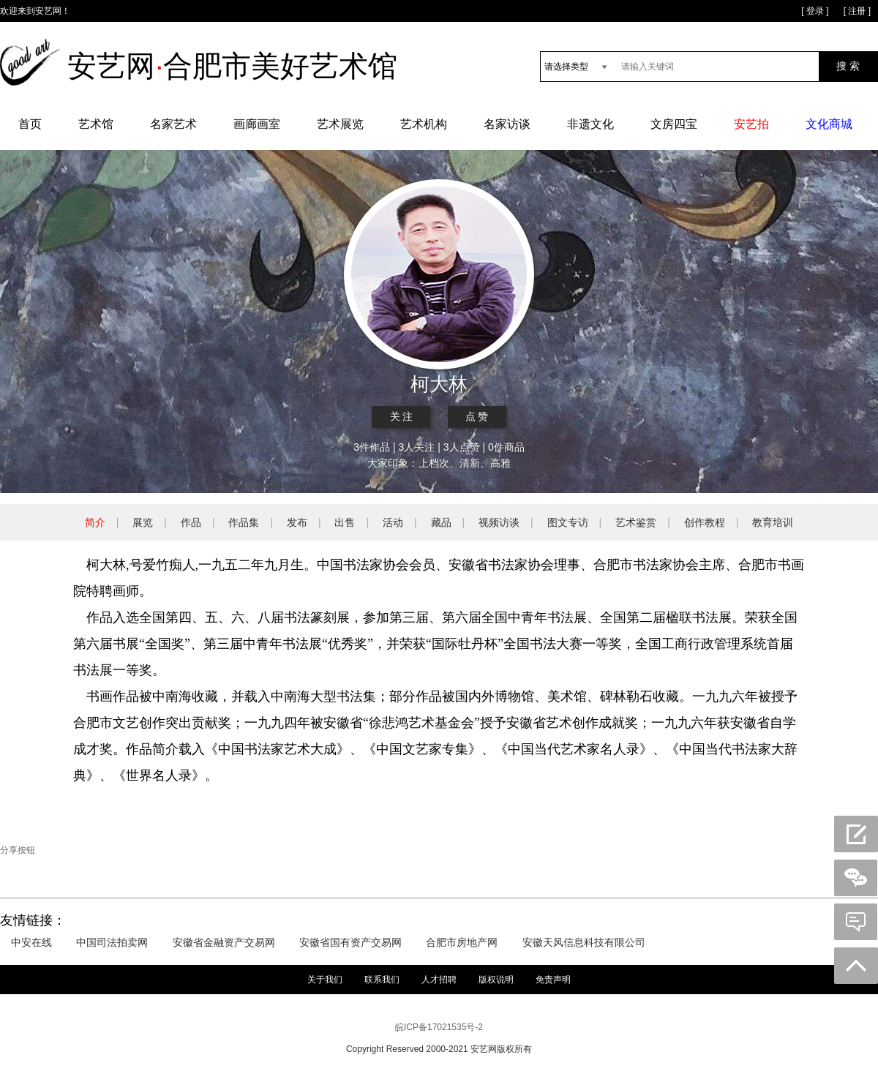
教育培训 (772, 522)
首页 (30, 124)
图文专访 (567, 522)
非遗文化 (590, 124)
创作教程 (704, 522)
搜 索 (848, 66)
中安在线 (31, 942)
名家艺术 (173, 124)
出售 (344, 522)
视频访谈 (499, 522)
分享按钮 (17, 850)
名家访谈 (507, 124)
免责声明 (553, 979)
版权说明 (496, 979)
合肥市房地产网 (462, 942)
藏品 (441, 522)
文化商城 (829, 124)
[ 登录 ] (814, 11)
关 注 (401, 416)
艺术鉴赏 (635, 522)
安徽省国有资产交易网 (350, 942)
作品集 (243, 522)
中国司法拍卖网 (112, 942)
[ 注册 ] (857, 11)
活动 (393, 522)
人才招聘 (439, 979)
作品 (191, 522)
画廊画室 (256, 124)
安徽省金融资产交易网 (224, 942)
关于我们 (324, 979)
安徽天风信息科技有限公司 (583, 942)
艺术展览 (340, 124)
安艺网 (48, 11)
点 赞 (477, 416)
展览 (142, 522)
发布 (297, 522)
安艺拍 (751, 124)
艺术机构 (423, 124)
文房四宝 (673, 124)
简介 (95, 522)
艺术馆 (95, 124)
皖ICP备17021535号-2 (439, 1027)
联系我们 (381, 979)
